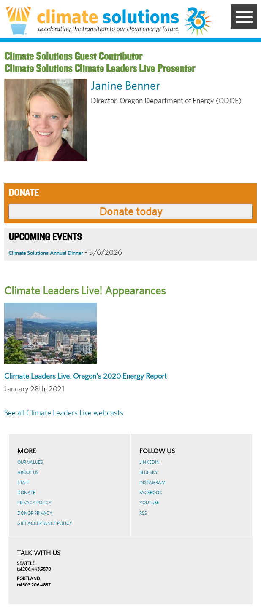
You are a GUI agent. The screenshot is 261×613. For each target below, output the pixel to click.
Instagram (152, 482)
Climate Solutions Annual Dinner (45, 253)
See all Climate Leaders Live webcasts (63, 412)
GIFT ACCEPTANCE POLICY (44, 523)
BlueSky (148, 472)
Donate (26, 492)
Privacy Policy (34, 502)
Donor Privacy (34, 513)
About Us (27, 472)
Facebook (150, 492)
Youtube (149, 502)
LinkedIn (149, 462)
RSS (143, 513)
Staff (23, 482)
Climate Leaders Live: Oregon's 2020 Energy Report (85, 376)
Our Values (30, 462)
